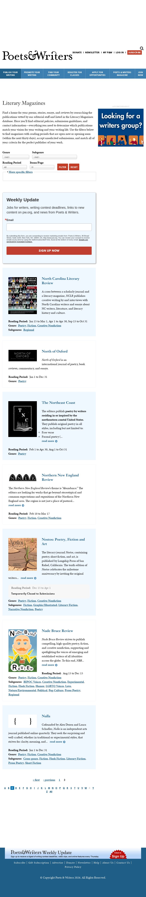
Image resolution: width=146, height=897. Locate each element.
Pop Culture (56, 690)
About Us (108, 862)
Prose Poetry (72, 690)
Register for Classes (75, 73)
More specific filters (21, 172)
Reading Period (11, 162)
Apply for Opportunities (98, 73)
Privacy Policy (73, 867)
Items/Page (37, 162)
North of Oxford (55, 351)
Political (42, 690)
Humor (40, 686)
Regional (28, 330)
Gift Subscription (38, 862)
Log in (120, 52)
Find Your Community (53, 73)
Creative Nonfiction (49, 325)
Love (68, 686)
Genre (6, 152)
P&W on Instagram (141, 61)
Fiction (31, 325)
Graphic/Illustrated (45, 605)
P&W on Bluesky (136, 61)
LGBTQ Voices (55, 686)
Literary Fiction (67, 605)
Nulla (46, 716)
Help (96, 862)
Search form (142, 48)
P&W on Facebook (130, 61)
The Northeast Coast (58, 402)
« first (36, 780)
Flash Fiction (26, 686)
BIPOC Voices (32, 682)
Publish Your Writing (10, 73)
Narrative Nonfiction (20, 609)
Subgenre (38, 152)
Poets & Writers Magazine (122, 73)
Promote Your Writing (32, 73)
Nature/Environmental (22, 690)
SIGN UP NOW (49, 251)
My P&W (107, 52)
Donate (77, 52)
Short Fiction (33, 763)
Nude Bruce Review (57, 631)
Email (10, 220)
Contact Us (123, 862)
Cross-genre (30, 758)
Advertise (57, 862)
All (51, 791)
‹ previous (49, 780)
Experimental (75, 682)
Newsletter (92, 52)
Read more (48, 441)
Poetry (22, 325)
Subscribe (134, 52)
